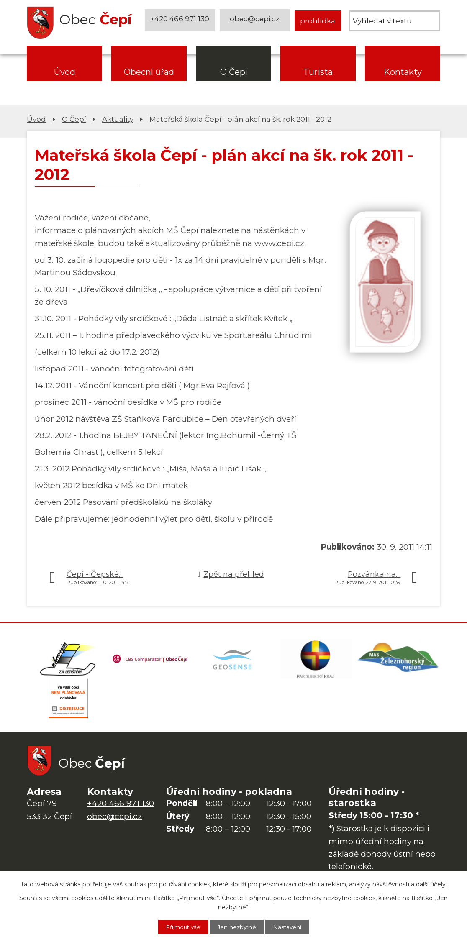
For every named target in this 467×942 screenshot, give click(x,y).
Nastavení (291, 926)
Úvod (64, 72)
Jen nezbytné (238, 926)
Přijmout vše (179, 926)
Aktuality (117, 119)
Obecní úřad (149, 72)
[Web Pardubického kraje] (316, 660)
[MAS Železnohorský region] (398, 660)
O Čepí (233, 72)
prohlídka (317, 20)
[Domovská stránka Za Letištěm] (68, 660)
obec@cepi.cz (255, 20)
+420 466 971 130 (180, 20)
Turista (318, 72)
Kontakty (403, 72)
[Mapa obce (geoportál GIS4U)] (233, 660)
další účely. (431, 883)
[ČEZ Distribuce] (68, 702)
